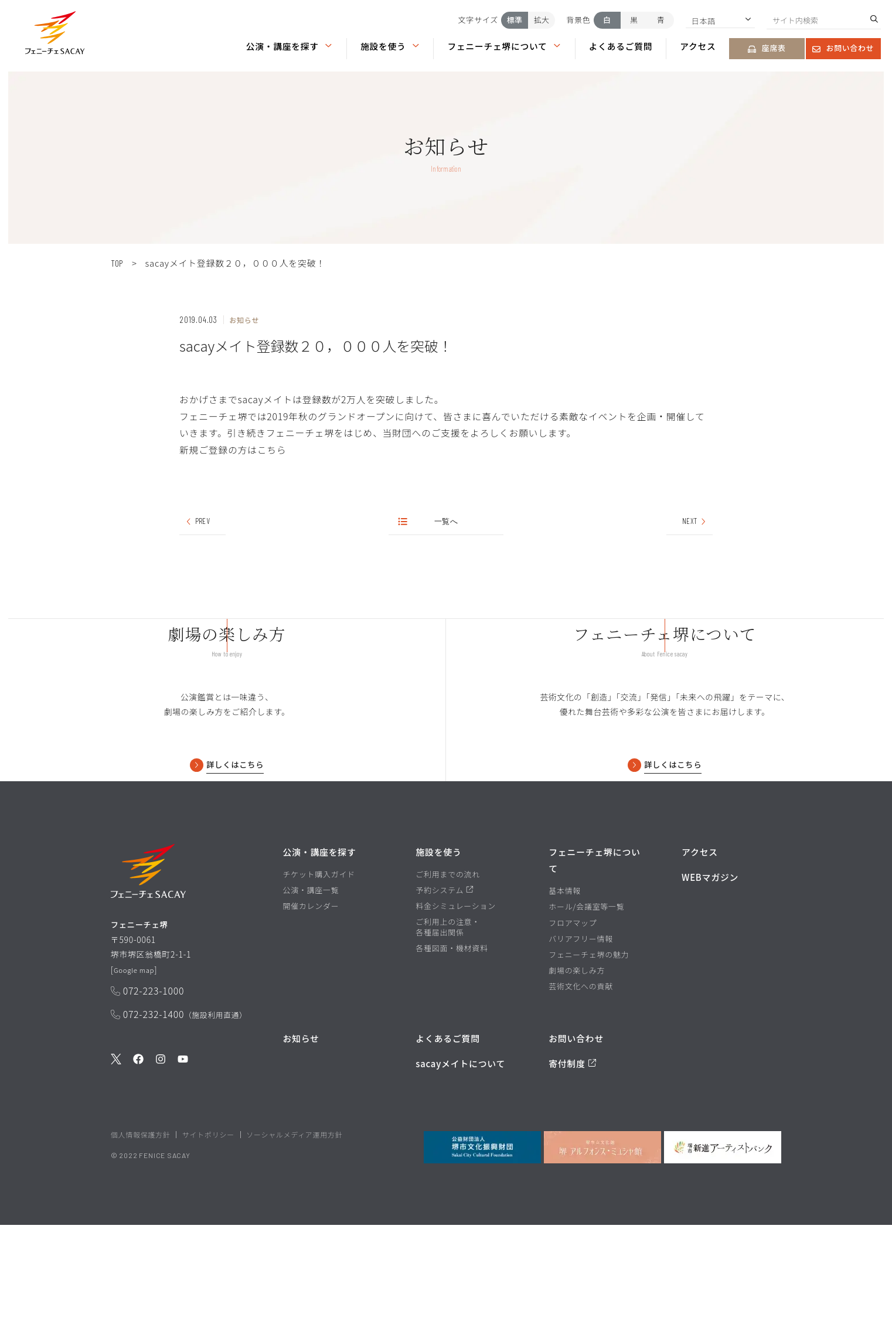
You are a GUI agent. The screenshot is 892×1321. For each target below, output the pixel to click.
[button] (54, 35)
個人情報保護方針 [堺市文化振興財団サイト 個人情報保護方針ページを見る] (141, 1231)
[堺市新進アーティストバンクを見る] (722, 1244)
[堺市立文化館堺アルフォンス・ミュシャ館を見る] (602, 1244)
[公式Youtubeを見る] (183, 1165)
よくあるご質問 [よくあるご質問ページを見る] (621, 46)
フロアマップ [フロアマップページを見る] (573, 1019)
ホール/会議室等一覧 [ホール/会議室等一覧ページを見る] (586, 1003)
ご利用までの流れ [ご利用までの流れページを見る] (448, 970)
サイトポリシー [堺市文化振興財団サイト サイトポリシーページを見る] (208, 1231)
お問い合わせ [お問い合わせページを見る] (843, 47)
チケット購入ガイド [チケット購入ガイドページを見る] (318, 970)
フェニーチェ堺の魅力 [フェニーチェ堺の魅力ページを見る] (589, 1051)
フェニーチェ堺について (504, 46)
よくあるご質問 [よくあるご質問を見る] (448, 1134)
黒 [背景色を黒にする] (634, 19)
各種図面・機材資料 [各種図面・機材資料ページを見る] (452, 1045)
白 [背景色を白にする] (607, 19)
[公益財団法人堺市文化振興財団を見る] (482, 1244)
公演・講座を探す (289, 46)
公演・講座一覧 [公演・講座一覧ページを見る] (310, 986)
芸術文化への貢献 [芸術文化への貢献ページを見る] (581, 1082)
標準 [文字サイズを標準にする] (514, 19)
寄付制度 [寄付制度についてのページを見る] (573, 1159)
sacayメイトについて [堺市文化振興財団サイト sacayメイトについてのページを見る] (460, 1159)
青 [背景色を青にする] (661, 19)
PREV (197, 522)
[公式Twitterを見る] (116, 1165)
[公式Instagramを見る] (160, 1165)
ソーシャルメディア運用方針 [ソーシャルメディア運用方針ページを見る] (294, 1231)
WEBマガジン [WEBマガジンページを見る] (710, 973)
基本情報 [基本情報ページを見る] (565, 987)
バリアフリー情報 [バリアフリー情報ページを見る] (581, 1035)
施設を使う (390, 46)
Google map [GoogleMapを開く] (138, 1074)
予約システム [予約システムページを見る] (444, 986)
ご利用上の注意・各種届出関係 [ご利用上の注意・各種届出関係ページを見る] (448, 1023)
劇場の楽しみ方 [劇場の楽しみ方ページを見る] (577, 1066)
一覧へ (429, 522)
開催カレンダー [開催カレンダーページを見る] (310, 1002)
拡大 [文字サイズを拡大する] (541, 19)
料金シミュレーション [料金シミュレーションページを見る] (456, 1002)
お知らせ (300, 1134)
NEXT (694, 522)
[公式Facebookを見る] (138, 1165)
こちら (272, 450)
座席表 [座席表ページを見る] (766, 47)
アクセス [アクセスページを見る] (698, 46)
